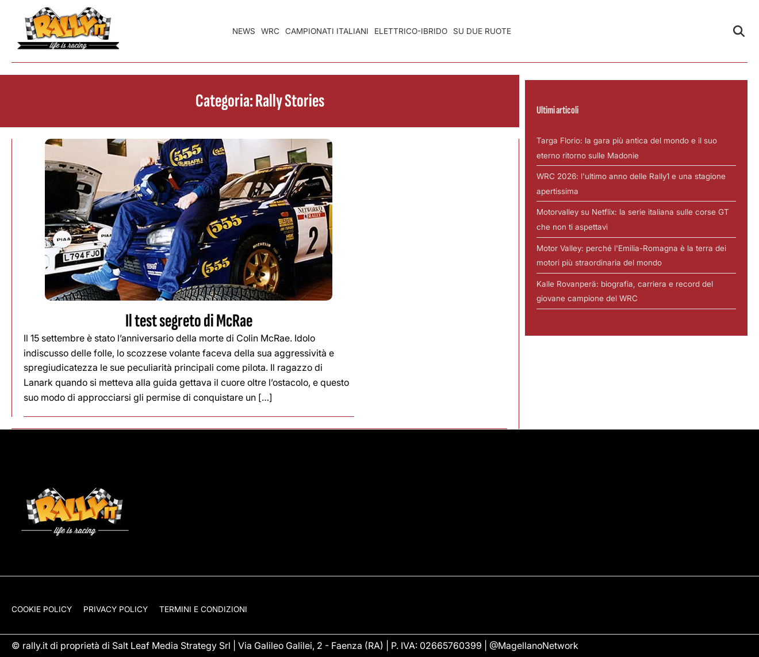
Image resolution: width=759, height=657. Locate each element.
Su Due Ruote (482, 31)
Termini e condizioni (203, 609)
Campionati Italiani (327, 31)
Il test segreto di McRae (188, 321)
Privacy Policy (115, 609)
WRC (270, 31)
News (243, 31)
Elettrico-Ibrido (410, 31)
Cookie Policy (42, 609)
